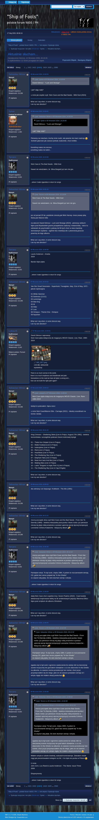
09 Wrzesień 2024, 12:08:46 (39, 623)
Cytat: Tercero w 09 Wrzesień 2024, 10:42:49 (50, 628)
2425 (49, 67)
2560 (56, 67)
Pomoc (72, 814)
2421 (30, 67)
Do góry (10, 786)
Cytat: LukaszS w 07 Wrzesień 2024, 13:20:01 (50, 393)
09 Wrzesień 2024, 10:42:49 (39, 546)
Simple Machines (22, 814)
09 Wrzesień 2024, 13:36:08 (39, 691)
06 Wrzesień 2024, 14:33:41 (39, 111)
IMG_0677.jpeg (40, 362)
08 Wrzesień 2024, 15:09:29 (39, 484)
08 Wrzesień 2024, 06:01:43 (39, 430)
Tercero (12, 157)
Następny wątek (84, 60)
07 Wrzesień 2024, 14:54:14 (39, 388)
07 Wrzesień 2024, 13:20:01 (41, 331)
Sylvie (42, 49)
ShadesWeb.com (22, 817)
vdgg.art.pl (65, 32)
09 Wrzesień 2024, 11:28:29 (39, 591)
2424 (45, 67)
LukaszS (13, 331)
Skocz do (58, 800)
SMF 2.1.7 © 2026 (10, 814)
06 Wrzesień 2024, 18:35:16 (39, 189)
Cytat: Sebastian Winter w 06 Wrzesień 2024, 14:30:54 (53, 117)
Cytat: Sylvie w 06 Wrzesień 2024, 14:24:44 (49, 79)
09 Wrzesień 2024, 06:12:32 (39, 515)
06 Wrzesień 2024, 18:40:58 (39, 249)
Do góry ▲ (90, 814)
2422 (34, 67)
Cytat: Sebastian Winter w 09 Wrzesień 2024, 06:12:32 (53, 552)
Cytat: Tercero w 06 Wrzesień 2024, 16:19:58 (50, 195)
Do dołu (10, 67)
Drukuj (88, 67)
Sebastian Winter (17, 74)
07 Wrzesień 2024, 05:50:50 (39, 282)
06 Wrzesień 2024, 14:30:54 (39, 74)
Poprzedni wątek (69, 60)
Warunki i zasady (81, 814)
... (27, 67)
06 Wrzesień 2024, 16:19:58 (39, 157)
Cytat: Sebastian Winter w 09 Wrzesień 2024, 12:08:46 (53, 697)
